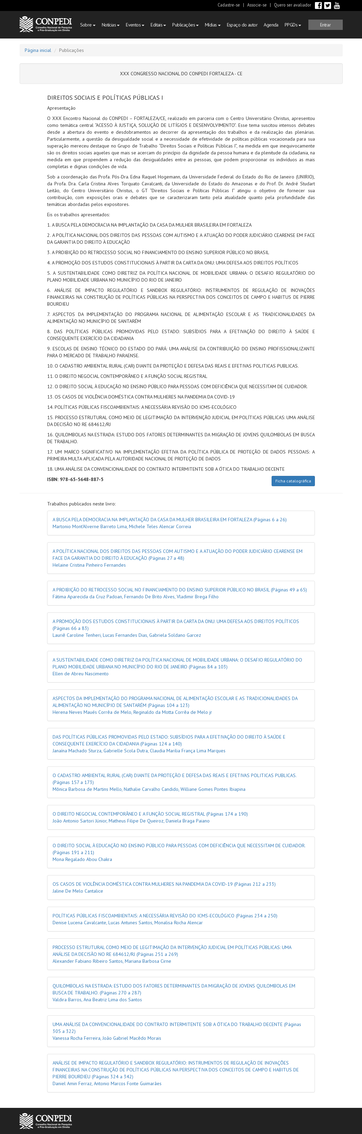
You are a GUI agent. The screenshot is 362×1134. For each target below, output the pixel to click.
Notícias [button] (111, 25)
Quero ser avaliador (292, 5)
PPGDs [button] (293, 25)
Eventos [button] (135, 25)
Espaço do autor (242, 25)
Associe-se (257, 5)
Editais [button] (158, 25)
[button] (325, 25)
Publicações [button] (185, 25)
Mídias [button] (213, 25)
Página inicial (38, 50)
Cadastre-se (229, 5)
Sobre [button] (88, 25)
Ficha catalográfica (293, 480)
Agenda (271, 25)
